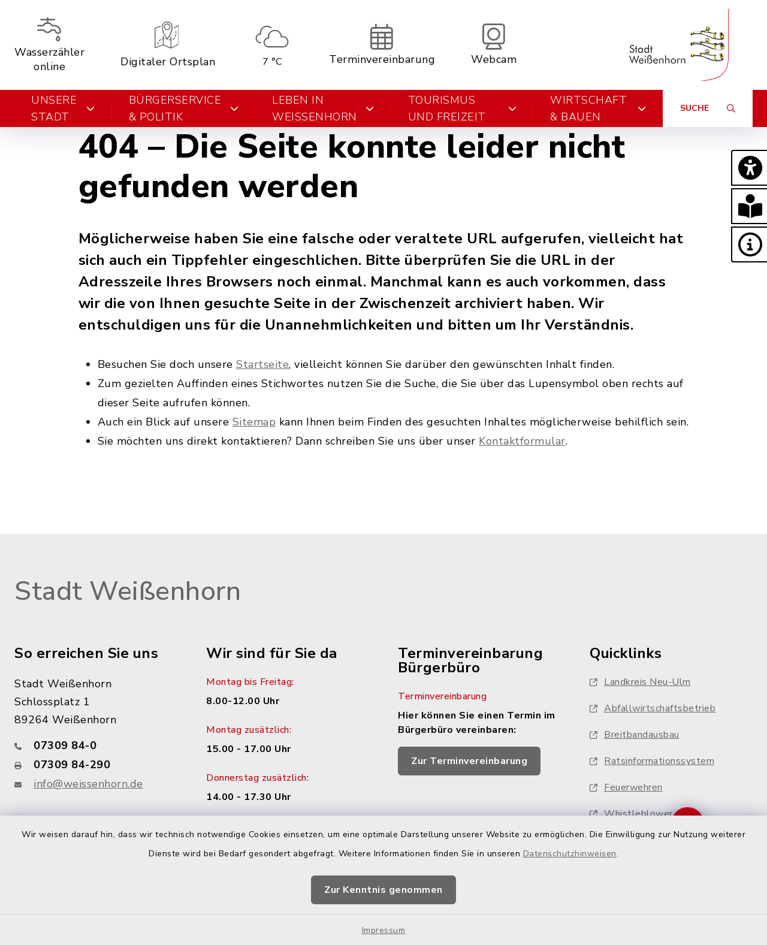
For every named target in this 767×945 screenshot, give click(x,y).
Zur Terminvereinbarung (469, 761)
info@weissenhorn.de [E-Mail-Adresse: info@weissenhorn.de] (88, 784)
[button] (749, 168)
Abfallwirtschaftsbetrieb (652, 708)
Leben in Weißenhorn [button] (323, 108)
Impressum (384, 930)
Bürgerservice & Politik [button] (183, 108)
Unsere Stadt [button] (63, 108)
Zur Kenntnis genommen (383, 889)
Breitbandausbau (635, 734)
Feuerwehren (626, 787)
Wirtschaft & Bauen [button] (598, 108)
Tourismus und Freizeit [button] (462, 108)
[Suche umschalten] (708, 108)
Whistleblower (631, 813)
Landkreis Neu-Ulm (640, 682)
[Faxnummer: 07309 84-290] (95, 764)
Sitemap (254, 422)
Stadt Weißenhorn (127, 591)
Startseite (262, 364)
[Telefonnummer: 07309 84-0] (95, 745)
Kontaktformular (522, 441)
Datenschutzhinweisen (570, 853)
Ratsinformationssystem (652, 761)
